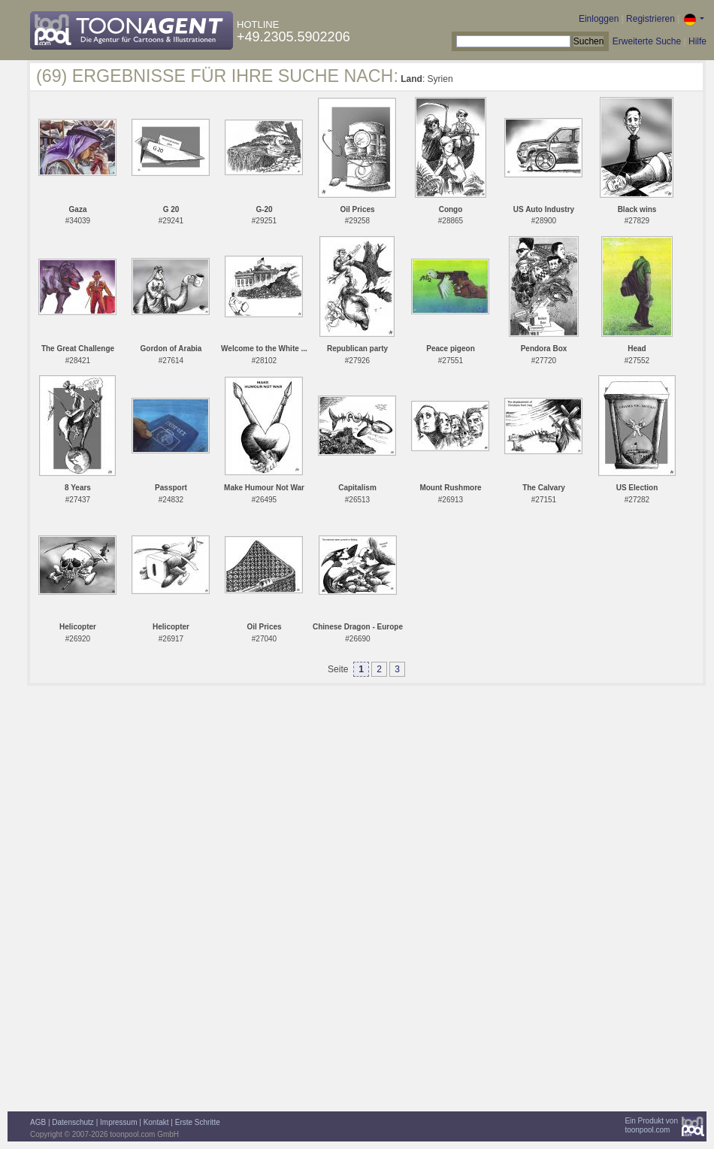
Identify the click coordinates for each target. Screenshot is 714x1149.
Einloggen (599, 19)
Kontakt (156, 1122)
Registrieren (650, 19)
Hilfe (697, 41)
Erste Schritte (197, 1122)
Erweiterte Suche (647, 41)
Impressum (118, 1122)
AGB (38, 1122)
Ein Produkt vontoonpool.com (651, 1125)
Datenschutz (73, 1122)
